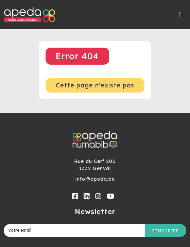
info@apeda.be (95, 179)
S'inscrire (165, 230)
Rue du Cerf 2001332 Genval (95, 164)
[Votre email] (74, 230)
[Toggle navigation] (180, 14)
